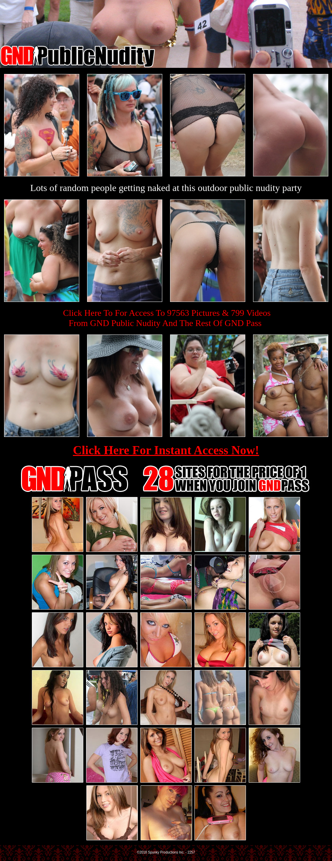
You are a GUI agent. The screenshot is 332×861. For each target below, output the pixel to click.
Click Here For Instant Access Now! (166, 450)
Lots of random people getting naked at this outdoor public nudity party (166, 188)
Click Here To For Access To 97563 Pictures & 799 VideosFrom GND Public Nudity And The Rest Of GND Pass (167, 318)
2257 (191, 852)
